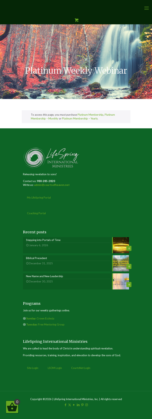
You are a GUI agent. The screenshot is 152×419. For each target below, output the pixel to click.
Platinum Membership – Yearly (80, 118)
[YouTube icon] (73, 405)
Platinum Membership (90, 114)
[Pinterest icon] (82, 405)
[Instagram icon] (86, 405)
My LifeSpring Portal (39, 197)
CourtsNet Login (80, 368)
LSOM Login (55, 368)
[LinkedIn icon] (78, 405)
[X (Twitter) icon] (69, 405)
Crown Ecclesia (40, 318)
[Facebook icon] (65, 405)
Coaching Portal (36, 213)
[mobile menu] (146, 8)
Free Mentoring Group (45, 324)
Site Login (32, 368)
